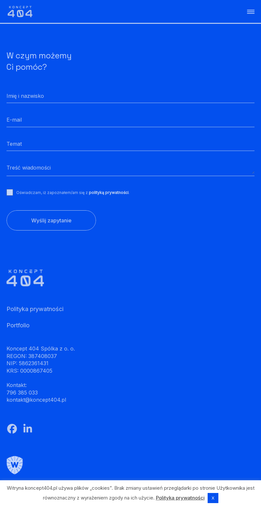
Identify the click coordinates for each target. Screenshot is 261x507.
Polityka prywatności (180, 498)
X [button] (213, 497)
